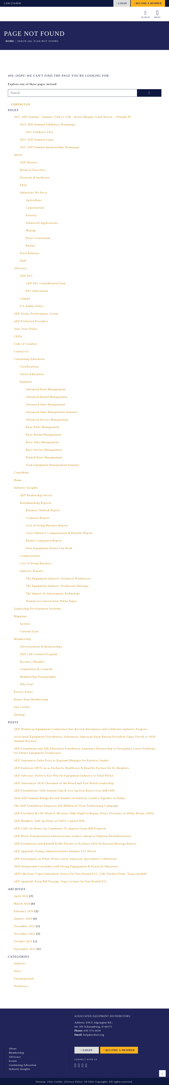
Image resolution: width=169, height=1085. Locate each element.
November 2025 (24, 934)
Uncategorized (24, 979)
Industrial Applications (42, 223)
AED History (28, 162)
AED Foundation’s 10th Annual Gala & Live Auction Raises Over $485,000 (65, 791)
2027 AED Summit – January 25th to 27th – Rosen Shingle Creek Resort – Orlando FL (73, 117)
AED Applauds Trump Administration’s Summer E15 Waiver (55, 851)
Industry (20, 963)
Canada (25, 298)
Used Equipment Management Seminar (53, 465)
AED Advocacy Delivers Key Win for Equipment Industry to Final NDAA (64, 775)
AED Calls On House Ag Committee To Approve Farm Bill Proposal (60, 828)
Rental (30, 245)
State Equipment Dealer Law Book (49, 548)
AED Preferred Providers (31, 321)
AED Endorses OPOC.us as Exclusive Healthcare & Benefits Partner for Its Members (72, 768)
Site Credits (22, 707)
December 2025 (24, 926)
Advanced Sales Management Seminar (52, 412)
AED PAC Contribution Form (46, 283)
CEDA (18, 336)
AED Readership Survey (36, 495)
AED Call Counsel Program (39, 654)
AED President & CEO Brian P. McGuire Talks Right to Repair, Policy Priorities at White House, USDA (84, 813)
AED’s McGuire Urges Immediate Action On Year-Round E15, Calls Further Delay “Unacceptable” (81, 874)
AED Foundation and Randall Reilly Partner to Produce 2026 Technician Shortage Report (76, 843)
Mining (31, 230)
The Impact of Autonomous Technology (53, 593)
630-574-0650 (12, 3)
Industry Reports (32, 571)
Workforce (21, 986)
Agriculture (34, 200)
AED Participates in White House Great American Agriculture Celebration (65, 859)
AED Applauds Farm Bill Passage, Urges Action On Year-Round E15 (60, 881)
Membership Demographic (38, 677)
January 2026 (23, 919)
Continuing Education (29, 359)
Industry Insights (26, 487)
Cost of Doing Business (36, 563)
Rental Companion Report (44, 540)
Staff (23, 261)
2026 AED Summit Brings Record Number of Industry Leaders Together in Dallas (70, 798)
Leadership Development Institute (37, 608)
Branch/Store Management (44, 457)
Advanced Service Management (47, 419)
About (18, 155)
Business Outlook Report (43, 510)
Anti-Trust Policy (26, 329)
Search (145, 13)
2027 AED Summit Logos (37, 139)
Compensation (30, 556)
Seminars (26, 382)
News (17, 971)
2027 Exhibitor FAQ (39, 132)
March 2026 (22, 903)
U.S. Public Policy (32, 306)
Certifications (29, 366)
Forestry (31, 215)
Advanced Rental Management (47, 397)
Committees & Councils (36, 669)
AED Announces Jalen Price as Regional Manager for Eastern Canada (61, 760)
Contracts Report (38, 518)
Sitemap (19, 714)
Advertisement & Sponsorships (41, 646)
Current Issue (29, 631)
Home (10, 41)
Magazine (20, 616)
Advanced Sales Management (46, 404)
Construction (35, 207)
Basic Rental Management (43, 435)
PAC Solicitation (37, 291)
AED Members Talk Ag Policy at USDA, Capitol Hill (49, 821)
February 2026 (24, 911)
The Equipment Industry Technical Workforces (58, 578)
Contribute (21, 472)
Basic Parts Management (43, 427)
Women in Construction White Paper (51, 601)
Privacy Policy (23, 692)
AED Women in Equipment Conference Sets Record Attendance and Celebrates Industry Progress (81, 729)
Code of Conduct (26, 344)
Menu (157, 13)
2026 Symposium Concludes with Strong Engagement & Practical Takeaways (67, 866)
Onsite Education (32, 374)
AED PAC (26, 276)
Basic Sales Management (42, 442)
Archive (25, 624)
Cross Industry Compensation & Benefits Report (59, 533)
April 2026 (21, 896)
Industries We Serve (33, 192)
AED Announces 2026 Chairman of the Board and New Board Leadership (64, 783)
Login (122, 3)
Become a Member (148, 3)
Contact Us (20, 104)
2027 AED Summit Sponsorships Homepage (50, 147)
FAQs (23, 185)
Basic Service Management (44, 450)
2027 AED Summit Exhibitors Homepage (48, 124)
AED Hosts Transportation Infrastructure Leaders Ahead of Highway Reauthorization (73, 836)
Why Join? (27, 684)
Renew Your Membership (31, 699)
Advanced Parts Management (46, 389)
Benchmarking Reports (36, 503)
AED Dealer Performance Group (36, 313)
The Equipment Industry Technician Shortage (57, 586)
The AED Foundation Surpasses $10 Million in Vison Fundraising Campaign (67, 806)
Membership (22, 639)
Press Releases (29, 253)
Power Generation (38, 238)
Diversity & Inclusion (35, 177)
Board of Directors (33, 170)
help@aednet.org (93, 1034)
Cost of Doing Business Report (47, 525)
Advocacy (20, 268)
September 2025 (25, 949)
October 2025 (23, 941)
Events (13, 1060)
